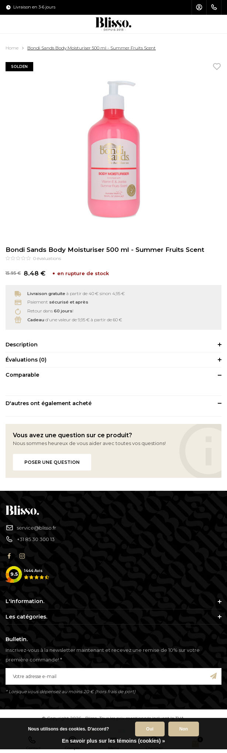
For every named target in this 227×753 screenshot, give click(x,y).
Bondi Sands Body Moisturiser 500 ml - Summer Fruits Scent (91, 48)
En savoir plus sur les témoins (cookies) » (113, 741)
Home (12, 48)
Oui (150, 729)
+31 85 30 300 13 (30, 539)
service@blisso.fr (31, 528)
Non (183, 729)
